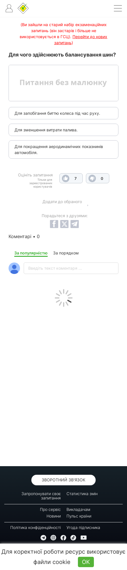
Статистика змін (82, 493)
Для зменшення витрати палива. (46, 129)
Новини (54, 516)
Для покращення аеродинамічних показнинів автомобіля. (59, 149)
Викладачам (78, 509)
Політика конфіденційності (35, 527)
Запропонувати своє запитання (41, 495)
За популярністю (31, 252)
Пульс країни (78, 516)
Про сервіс (50, 509)
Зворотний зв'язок (63, 479)
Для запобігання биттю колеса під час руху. (57, 113)
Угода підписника (83, 527)
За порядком (66, 252)
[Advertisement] (63, 385)
